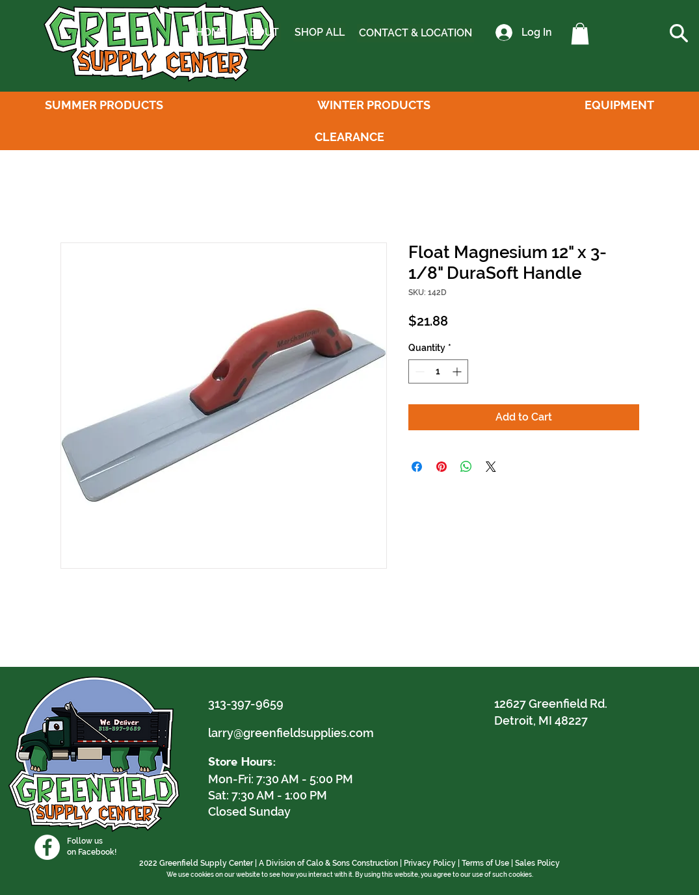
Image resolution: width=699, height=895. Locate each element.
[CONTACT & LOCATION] (415, 33)
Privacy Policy (430, 863)
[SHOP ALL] (319, 32)
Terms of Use (485, 863)
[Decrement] (418, 371)
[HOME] (211, 32)
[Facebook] (47, 847)
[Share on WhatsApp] (466, 466)
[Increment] (458, 371)
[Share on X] (491, 466)
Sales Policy (537, 863)
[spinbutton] (438, 371)
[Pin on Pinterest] (441, 466)
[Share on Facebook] (417, 466)
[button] (580, 33)
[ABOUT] (260, 32)
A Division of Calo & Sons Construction (328, 863)
